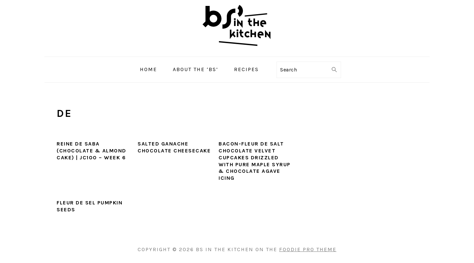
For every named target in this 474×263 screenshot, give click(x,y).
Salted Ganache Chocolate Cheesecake (174, 147)
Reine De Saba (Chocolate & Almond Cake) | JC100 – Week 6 (91, 151)
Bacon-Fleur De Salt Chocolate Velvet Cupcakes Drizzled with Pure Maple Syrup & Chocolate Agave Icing (255, 161)
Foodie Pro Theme (307, 249)
